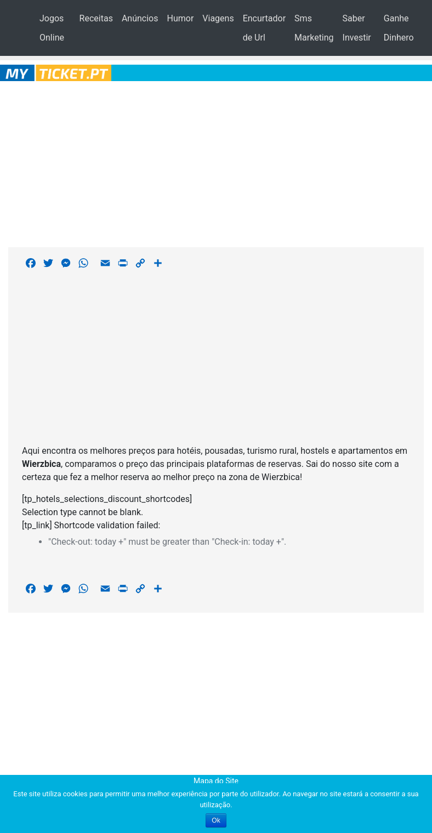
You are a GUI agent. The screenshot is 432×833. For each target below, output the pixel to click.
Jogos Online (51, 28)
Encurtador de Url (264, 28)
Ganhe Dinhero (399, 28)
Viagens (218, 18)
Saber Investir (357, 28)
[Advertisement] (216, 162)
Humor (180, 18)
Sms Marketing (313, 28)
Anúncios (140, 18)
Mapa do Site (216, 781)
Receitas (96, 18)
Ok (216, 820)
